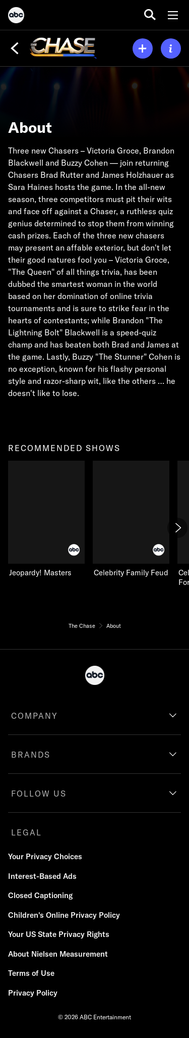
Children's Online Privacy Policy (64, 915)
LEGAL (26, 832)
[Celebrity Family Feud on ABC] (131, 519)
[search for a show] (150, 15)
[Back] (14, 48)
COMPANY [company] (34, 715)
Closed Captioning (40, 895)
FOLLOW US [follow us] (39, 793)
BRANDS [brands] (30, 754)
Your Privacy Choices (45, 856)
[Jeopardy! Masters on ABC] (46, 519)
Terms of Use (31, 973)
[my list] (143, 48)
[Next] (177, 528)
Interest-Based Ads (42, 876)
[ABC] (16, 16)
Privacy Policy (32, 993)
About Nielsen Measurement (58, 954)
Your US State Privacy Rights (58, 934)
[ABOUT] (171, 48)
